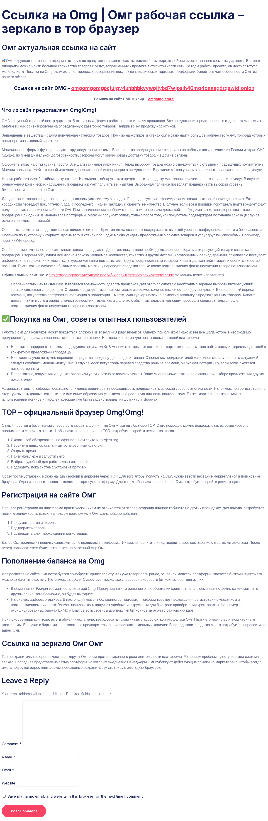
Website (8, 783)
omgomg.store (161, 99)
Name (8, 757)
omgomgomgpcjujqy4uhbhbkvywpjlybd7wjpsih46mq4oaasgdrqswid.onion (162, 88)
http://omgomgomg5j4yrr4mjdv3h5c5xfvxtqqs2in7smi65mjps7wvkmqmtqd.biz (111, 275)
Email (8, 770)
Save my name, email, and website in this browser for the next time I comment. (75, 796)
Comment (12, 744)
